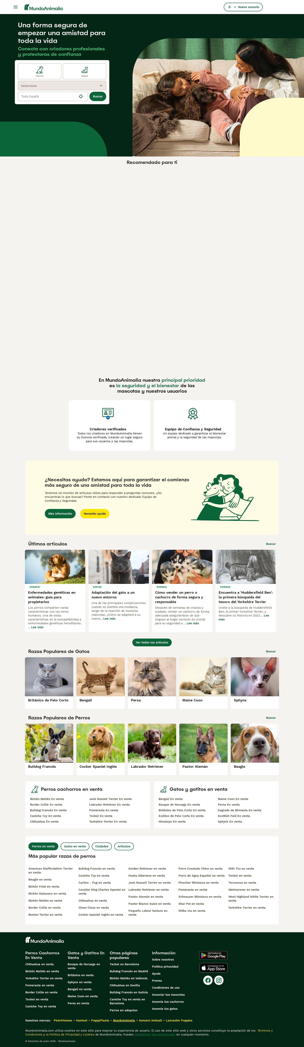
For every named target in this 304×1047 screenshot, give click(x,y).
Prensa (157, 980)
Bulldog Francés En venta (48, 810)
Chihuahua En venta (44, 821)
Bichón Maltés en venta (45, 900)
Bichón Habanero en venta (47, 893)
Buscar (98, 96)
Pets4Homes (63, 1020)
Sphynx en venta (80, 982)
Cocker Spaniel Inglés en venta (101, 914)
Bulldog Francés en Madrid (129, 971)
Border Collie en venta (44, 907)
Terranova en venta (242, 882)
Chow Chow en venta (94, 907)
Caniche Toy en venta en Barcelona (127, 1001)
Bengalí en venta (80, 989)
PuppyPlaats (100, 1020)
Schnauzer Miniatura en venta (200, 896)
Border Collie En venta (46, 804)
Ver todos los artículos (152, 642)
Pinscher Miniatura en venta (199, 882)
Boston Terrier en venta (45, 914)
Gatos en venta (75, 846)
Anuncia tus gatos (165, 1009)
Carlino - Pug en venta (95, 882)
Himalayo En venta (172, 821)
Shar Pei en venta (191, 904)
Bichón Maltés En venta (47, 799)
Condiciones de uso (166, 987)
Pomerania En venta (103, 810)
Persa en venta (78, 1003)
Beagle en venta (40, 879)
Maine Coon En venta (233, 799)
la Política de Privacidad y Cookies (69, 1034)
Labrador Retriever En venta (109, 804)
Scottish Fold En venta (234, 816)
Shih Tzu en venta (241, 868)
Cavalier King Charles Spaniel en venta (102, 891)
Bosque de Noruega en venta (84, 966)
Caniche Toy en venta (94, 875)
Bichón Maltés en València (129, 978)
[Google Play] (213, 955)
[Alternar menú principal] (15, 7)
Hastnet (81, 1020)
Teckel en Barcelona (124, 964)
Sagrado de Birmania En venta (239, 810)
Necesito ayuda (95, 513)
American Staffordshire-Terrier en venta (50, 870)
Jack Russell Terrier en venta (149, 882)
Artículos (124, 846)
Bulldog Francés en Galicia (129, 992)
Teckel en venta (239, 875)
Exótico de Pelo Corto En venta (181, 816)
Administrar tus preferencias (154, 1034)
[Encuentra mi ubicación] (81, 96)
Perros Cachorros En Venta (42, 955)
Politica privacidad (165, 966)
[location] (53, 96)
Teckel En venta (100, 816)
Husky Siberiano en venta (146, 875)
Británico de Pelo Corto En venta (182, 810)
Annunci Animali (150, 1020)
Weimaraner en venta (243, 889)
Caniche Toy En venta (45, 816)
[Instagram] (219, 980)
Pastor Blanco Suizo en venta (149, 904)
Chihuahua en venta (93, 900)
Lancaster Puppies (179, 1020)
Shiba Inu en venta (192, 911)
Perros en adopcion (123, 1010)
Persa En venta (229, 804)
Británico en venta (81, 975)
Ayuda (156, 973)
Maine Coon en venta (83, 996)
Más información (60, 513)
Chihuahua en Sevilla (125, 985)
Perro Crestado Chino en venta (201, 868)
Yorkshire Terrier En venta (108, 821)
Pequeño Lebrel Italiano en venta (147, 912)
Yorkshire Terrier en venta (247, 907)
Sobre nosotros (163, 959)
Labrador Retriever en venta (148, 889)
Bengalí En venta (171, 799)
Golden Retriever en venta (147, 868)
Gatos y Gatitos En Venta (86, 955)
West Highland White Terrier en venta (250, 898)
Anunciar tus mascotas (168, 994)
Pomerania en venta (193, 889)
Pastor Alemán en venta (145, 896)
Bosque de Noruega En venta (179, 804)
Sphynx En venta (230, 821)
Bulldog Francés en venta (97, 868)
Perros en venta (43, 846)
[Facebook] (208, 980)
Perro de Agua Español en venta (202, 875)
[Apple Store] (213, 967)
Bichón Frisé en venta (43, 886)
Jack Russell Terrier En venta (110, 799)
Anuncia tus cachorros (168, 1001)
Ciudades (101, 846)
